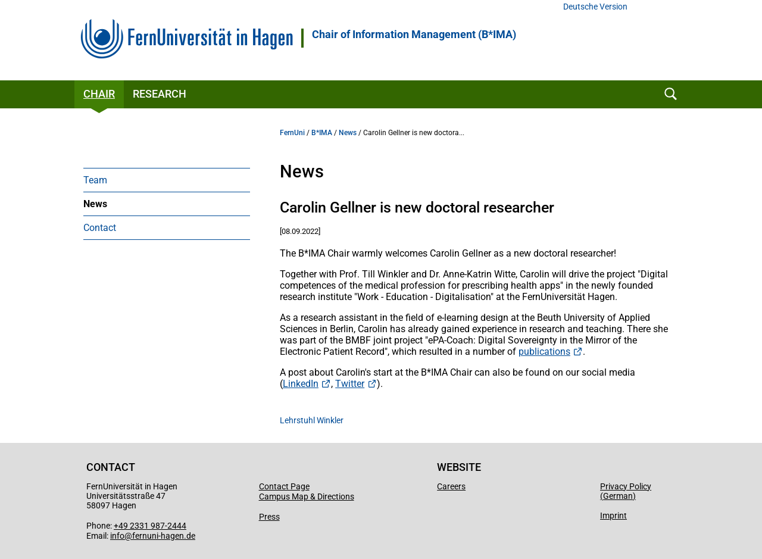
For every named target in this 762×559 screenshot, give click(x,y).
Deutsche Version (595, 7)
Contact (99, 227)
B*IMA (321, 133)
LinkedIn (300, 383)
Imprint (613, 515)
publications (544, 351)
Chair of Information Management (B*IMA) (414, 34)
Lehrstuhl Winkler (311, 420)
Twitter (349, 383)
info (117, 536)
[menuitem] (166, 180)
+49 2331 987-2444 (150, 525)
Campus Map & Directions (306, 496)
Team (95, 180)
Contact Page (284, 486)
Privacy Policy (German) (625, 491)
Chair (99, 94)
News (95, 204)
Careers (451, 486)
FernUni (292, 133)
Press (269, 516)
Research (159, 94)
